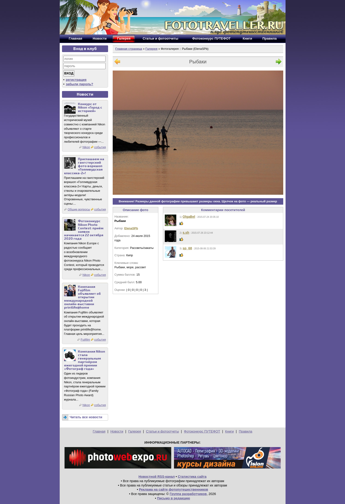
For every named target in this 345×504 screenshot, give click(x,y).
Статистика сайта (192, 476)
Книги (229, 431)
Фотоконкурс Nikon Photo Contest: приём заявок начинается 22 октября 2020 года (83, 229)
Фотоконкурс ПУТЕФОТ (202, 431)
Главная (99, 431)
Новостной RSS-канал (157, 476)
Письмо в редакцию (173, 498)
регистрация (76, 80)
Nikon (86, 147)
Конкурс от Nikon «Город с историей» (90, 107)
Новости (116, 431)
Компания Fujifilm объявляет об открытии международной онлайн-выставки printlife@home (82, 297)
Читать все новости (86, 417)
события (100, 147)
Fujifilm (85, 339)
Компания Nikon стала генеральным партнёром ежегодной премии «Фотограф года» (84, 360)
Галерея (151, 48)
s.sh (186, 232)
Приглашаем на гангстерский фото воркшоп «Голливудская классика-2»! (84, 166)
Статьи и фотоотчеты (162, 431)
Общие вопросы (79, 209)
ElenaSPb (131, 228)
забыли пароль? (79, 84)
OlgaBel (189, 216)
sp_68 (187, 248)
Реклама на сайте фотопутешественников (173, 489)
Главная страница (128, 48)
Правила (245, 431)
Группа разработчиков (188, 494)
